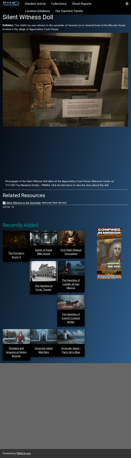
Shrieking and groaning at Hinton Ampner (16, 352)
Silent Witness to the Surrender (23, 202)
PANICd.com (24, 453)
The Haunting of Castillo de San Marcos (71, 284)
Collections (59, 3)
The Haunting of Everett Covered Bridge (71, 318)
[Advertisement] (65, 153)
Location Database (37, 11)
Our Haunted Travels (69, 11)
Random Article (35, 3)
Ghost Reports (82, 3)
